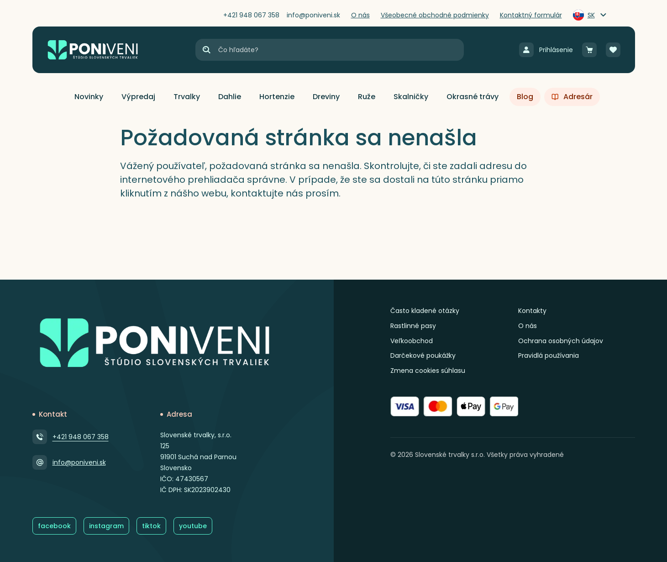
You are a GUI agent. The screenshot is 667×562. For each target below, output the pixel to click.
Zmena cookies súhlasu (427, 370)
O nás (527, 325)
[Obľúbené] (613, 50)
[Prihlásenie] (546, 50)
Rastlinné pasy (413, 325)
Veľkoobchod (411, 340)
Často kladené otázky (424, 310)
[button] (88, 97)
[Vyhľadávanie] (340, 50)
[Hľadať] (206, 50)
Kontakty (532, 310)
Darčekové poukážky (423, 355)
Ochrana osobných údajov (560, 340)
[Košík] (589, 50)
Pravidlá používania (548, 355)
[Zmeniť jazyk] (590, 15)
